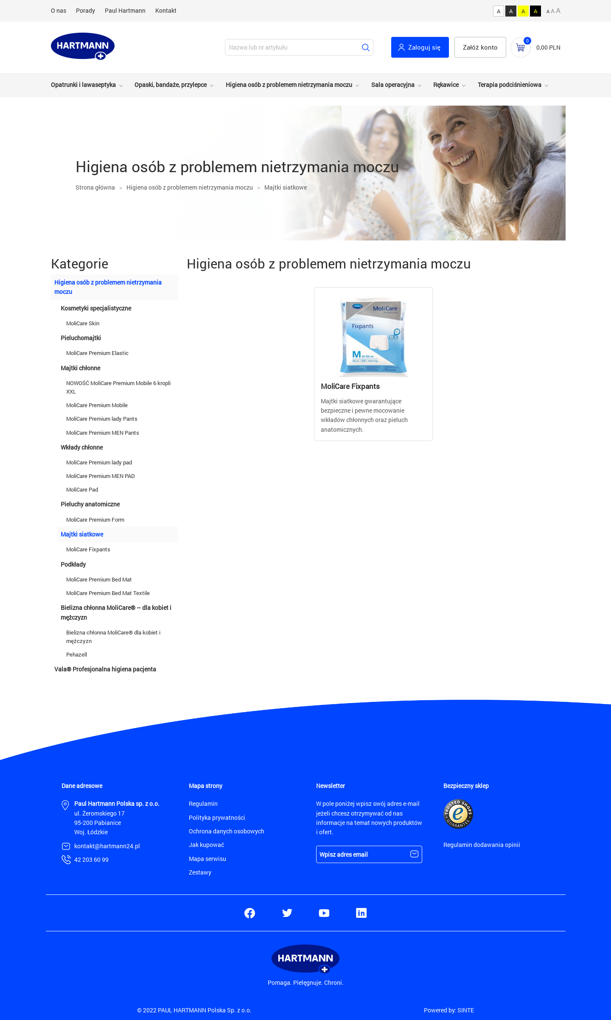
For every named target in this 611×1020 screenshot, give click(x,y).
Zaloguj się (424, 47)
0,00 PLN (548, 47)
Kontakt (166, 10)
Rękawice (446, 85)
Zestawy (200, 872)
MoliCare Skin (82, 323)
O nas (58, 10)
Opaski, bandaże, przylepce (171, 85)
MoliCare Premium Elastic (97, 352)
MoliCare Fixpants (88, 549)
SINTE (465, 1010)
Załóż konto (480, 47)
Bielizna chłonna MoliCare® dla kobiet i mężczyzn (113, 636)
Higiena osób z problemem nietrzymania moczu (289, 85)
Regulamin (203, 803)
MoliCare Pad (82, 489)
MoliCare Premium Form (96, 519)
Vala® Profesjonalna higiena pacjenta (105, 669)
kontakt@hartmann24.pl (107, 846)
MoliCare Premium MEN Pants (102, 432)
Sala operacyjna (393, 85)
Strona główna (95, 187)
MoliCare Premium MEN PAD (100, 475)
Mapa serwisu (207, 859)
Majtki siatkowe (285, 187)
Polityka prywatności (217, 817)
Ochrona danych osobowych (226, 831)
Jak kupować (206, 845)
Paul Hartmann (125, 10)
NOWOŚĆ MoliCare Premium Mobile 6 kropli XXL (118, 387)
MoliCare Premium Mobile (97, 405)
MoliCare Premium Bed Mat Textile (108, 593)
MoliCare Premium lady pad (99, 462)
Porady (85, 10)
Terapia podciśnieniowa (509, 85)
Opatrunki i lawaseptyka (83, 85)
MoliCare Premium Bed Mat (99, 579)
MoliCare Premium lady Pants (101, 418)
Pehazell (76, 654)
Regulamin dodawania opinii (481, 845)
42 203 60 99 (91, 859)
